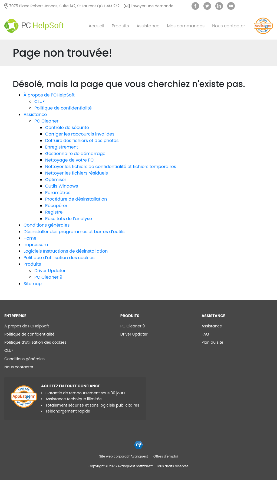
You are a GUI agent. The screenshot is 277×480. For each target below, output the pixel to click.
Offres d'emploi (165, 456)
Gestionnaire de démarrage (75, 153)
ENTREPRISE (15, 315)
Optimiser (55, 179)
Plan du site (212, 342)
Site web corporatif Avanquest (123, 456)
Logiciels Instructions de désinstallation (66, 251)
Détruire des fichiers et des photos (81, 140)
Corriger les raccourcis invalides (79, 134)
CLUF (39, 101)
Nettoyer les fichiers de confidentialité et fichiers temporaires (110, 166)
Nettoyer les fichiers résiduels (76, 173)
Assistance (148, 26)
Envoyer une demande (152, 6)
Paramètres (57, 192)
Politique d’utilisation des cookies (59, 258)
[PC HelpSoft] (34, 26)
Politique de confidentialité (63, 108)
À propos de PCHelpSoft (49, 95)
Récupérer (56, 205)
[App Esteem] (263, 34)
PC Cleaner (46, 121)
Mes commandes (186, 26)
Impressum (36, 244)
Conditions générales (47, 225)
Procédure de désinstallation (76, 199)
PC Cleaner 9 (48, 277)
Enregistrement (61, 147)
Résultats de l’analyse (68, 218)
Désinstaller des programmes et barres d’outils (74, 231)
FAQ (205, 334)
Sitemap (33, 284)
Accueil (96, 26)
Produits (120, 26)
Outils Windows (61, 186)
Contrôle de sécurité (67, 127)
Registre (53, 212)
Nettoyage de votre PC (69, 160)
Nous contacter (228, 26)
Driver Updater (49, 271)
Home (30, 238)
